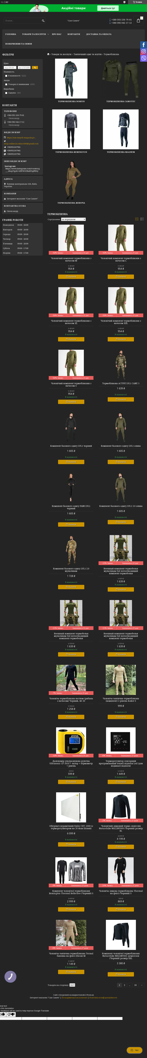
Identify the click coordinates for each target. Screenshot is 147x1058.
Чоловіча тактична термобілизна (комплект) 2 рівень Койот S (121, 699)
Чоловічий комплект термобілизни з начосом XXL (121, 322)
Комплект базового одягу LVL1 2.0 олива (120, 506)
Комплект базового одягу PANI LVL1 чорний (71, 507)
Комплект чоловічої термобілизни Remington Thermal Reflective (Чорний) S (71, 892)
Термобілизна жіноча (71, 202)
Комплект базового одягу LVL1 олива (121, 446)
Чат (134, 1050)
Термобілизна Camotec (120, 101)
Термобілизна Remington (71, 152)
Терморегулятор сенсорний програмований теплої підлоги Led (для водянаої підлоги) (121, 763)
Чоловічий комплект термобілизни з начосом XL (71, 322)
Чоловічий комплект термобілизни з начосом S (71, 384)
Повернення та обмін (18, 43)
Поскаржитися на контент (74, 997)
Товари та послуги (34, 34)
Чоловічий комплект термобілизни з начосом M (71, 259)
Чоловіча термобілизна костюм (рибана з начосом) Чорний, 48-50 (71, 699)
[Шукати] (43, 20)
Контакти (74, 34)
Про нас (57, 34)
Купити (72, 276)
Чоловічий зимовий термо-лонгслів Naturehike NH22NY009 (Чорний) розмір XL (121, 828)
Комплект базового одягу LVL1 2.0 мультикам (71, 569)
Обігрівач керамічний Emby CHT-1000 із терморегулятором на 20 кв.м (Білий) (71, 827)
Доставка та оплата (98, 34)
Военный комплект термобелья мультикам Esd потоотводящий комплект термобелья (121, 571)
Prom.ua (90, 995)
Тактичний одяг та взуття (88, 54)
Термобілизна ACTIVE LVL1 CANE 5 (120, 383)
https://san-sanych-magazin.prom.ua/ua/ (22, 137)
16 (135, 985)
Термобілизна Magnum (121, 152)
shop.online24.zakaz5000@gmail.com (21, 143)
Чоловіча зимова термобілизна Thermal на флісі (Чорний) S (121, 892)
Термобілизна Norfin (71, 101)
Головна (10, 34)
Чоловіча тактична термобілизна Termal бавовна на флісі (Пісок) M (71, 954)
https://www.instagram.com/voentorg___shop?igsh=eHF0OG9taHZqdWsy (22, 169)
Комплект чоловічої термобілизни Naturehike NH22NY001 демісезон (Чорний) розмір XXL (121, 956)
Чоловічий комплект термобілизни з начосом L (121, 259)
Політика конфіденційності (103, 997)
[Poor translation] (11, 1014)
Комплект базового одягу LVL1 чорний (71, 446)
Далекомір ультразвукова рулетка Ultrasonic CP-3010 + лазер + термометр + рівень (71, 763)
